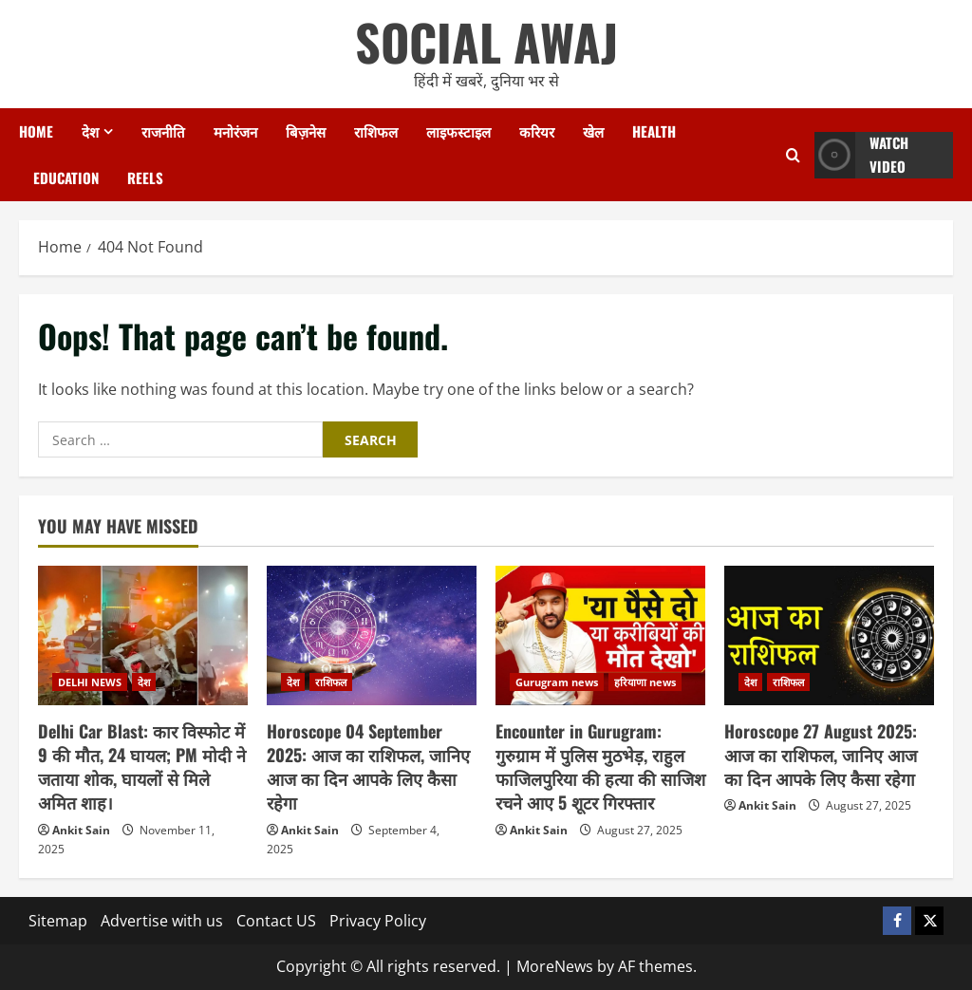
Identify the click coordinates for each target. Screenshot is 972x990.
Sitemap (57, 920)
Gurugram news (556, 682)
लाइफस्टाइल (458, 131)
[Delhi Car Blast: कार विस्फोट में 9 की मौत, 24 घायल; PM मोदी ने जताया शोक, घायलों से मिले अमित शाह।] (143, 635)
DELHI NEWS (90, 682)
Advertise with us (162, 920)
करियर (536, 131)
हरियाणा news (645, 682)
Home (36, 131)
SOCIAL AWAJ (486, 41)
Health (654, 131)
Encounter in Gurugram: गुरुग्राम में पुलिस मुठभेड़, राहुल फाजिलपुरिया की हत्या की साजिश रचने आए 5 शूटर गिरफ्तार (600, 767)
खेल (593, 131)
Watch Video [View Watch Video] (861, 155)
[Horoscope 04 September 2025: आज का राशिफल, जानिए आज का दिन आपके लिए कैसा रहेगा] (372, 635)
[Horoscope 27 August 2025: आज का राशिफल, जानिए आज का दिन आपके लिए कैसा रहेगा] (829, 635)
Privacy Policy (377, 920)
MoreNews (554, 966)
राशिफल (376, 131)
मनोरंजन (235, 131)
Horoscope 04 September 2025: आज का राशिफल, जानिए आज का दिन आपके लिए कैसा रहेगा (368, 767)
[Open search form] (793, 155)
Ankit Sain (81, 830)
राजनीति (163, 131)
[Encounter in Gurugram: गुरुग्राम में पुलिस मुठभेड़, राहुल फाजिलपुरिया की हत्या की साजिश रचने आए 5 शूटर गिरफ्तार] (600, 635)
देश (90, 131)
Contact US (276, 920)
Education (66, 177)
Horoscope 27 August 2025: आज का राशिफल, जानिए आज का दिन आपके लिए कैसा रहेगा (820, 755)
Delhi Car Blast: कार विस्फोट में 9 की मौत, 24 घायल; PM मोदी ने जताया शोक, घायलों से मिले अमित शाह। (142, 767)
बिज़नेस (306, 131)
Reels (145, 177)
